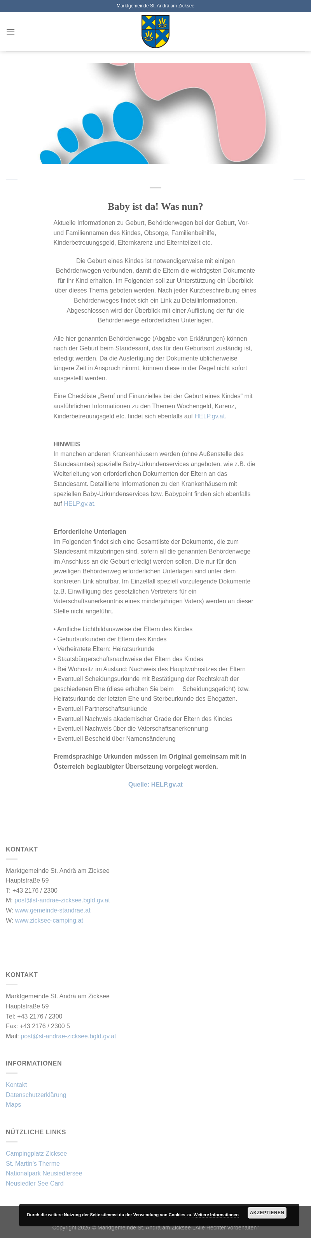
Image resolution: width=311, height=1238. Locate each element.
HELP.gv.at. (210, 416)
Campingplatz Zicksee (36, 1153)
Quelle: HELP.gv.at (155, 784)
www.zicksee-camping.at (49, 920)
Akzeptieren (267, 1212)
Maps (13, 1104)
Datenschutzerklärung (36, 1095)
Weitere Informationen (216, 1214)
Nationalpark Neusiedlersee (44, 1173)
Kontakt (16, 1084)
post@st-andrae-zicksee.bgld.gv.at (62, 900)
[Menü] (10, 31)
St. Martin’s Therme (33, 1163)
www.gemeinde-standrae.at (53, 910)
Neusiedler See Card (35, 1183)
